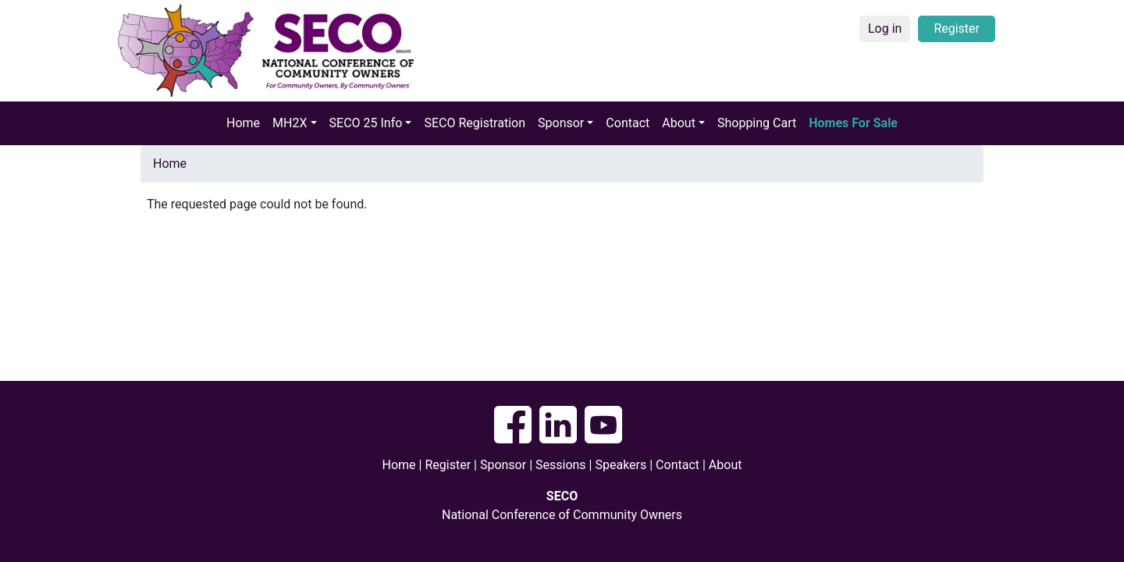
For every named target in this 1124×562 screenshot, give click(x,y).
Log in (885, 28)
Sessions (560, 464)
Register (957, 28)
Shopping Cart (756, 123)
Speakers (622, 464)
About (725, 464)
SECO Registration (474, 123)
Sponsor (503, 464)
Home (243, 123)
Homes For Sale (853, 123)
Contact (627, 123)
